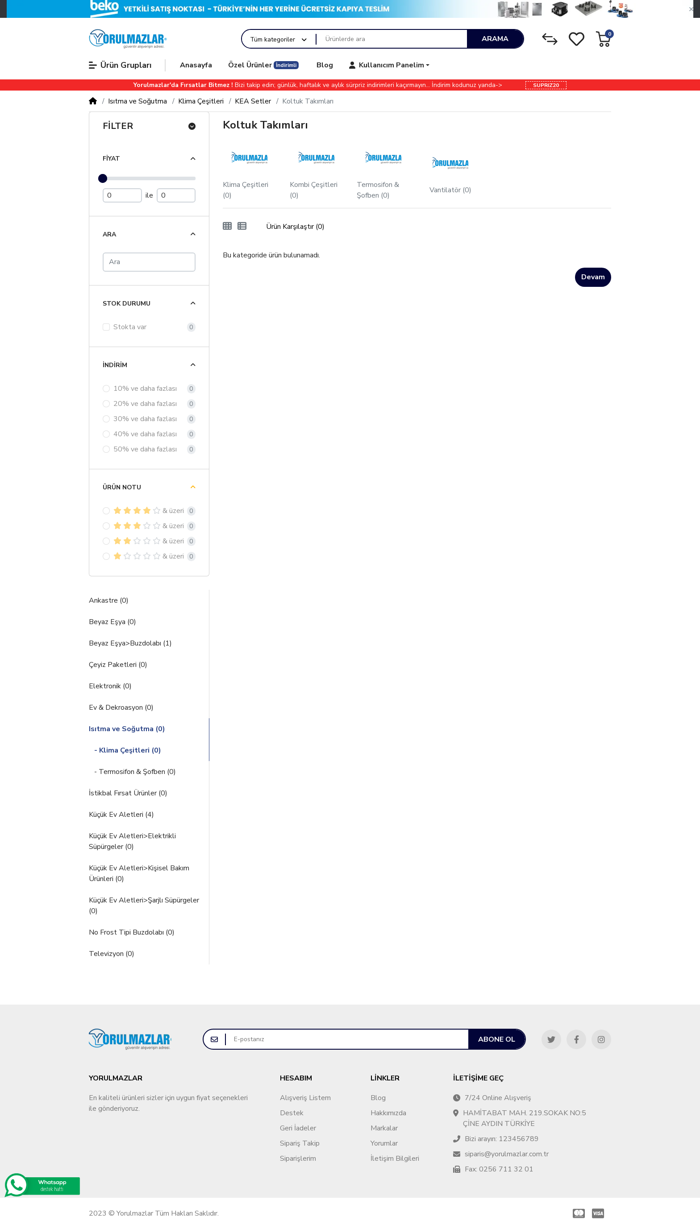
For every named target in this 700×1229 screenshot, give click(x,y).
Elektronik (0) (110, 686)
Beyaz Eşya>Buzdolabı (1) (130, 643)
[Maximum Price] (176, 195)
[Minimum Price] (122, 195)
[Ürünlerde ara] (392, 39)
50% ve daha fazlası (145, 449)
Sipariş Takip (300, 1143)
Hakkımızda (388, 1113)
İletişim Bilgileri (395, 1158)
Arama (495, 39)
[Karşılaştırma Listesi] (550, 39)
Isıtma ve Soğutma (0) (127, 729)
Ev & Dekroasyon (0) (121, 707)
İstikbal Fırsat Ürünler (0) (128, 793)
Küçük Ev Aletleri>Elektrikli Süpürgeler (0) (132, 841)
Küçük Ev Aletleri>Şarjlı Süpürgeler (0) (144, 905)
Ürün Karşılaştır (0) (295, 227)
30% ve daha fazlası (145, 419)
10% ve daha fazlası (145, 388)
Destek (292, 1113)
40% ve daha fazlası (145, 434)
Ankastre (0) (109, 600)
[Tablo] (227, 226)
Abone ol (496, 1039)
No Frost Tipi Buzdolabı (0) (132, 932)
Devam (593, 277)
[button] (691, 9)
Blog (378, 1098)
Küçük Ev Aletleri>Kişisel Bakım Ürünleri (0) (139, 873)
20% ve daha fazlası (145, 404)
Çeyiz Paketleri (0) (118, 665)
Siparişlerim (298, 1158)
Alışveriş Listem (305, 1098)
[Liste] (242, 226)
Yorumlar (384, 1143)
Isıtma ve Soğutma (137, 101)
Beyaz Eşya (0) (112, 622)
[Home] (93, 101)
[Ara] (149, 262)
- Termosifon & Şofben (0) (132, 772)
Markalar (384, 1128)
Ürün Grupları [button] (120, 65)
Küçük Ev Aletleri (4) (121, 814)
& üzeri (148, 511)
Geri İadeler (298, 1128)
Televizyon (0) (111, 954)
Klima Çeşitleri (201, 101)
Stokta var (129, 327)
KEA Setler (253, 101)
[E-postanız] (347, 1039)
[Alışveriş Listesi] (576, 39)
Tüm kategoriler (272, 39)
